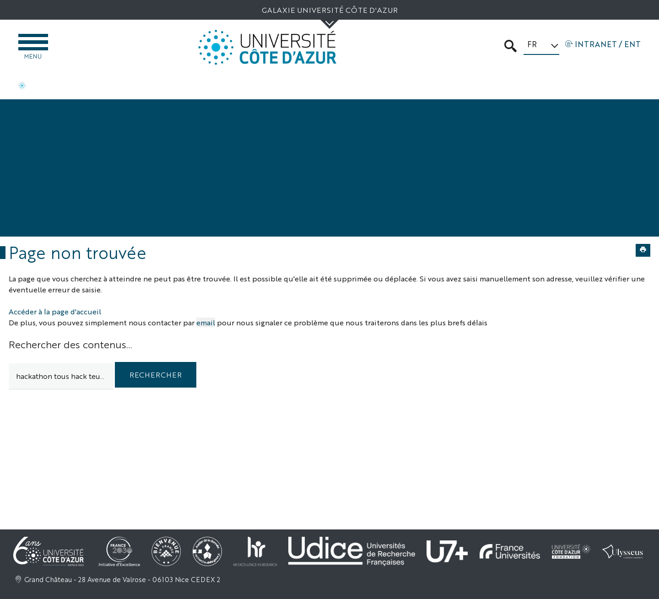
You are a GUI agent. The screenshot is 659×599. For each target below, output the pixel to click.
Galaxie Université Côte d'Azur (330, 10)
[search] (61, 376)
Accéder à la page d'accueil (55, 311)
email (205, 322)
